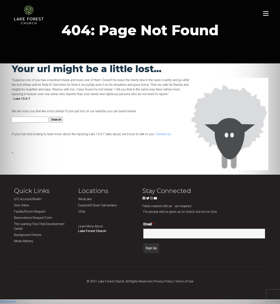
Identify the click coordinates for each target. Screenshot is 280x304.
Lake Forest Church (92, 231)
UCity (81, 211)
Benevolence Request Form (33, 218)
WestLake (85, 199)
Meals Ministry (23, 241)
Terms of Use (184, 281)
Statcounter (8, 301)
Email (148, 224)
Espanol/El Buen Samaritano (97, 205)
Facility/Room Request (29, 211)
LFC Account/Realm (27, 199)
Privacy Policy (163, 281)
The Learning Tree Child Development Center (39, 226)
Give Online (21, 205)
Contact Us (163, 134)
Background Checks (27, 235)
